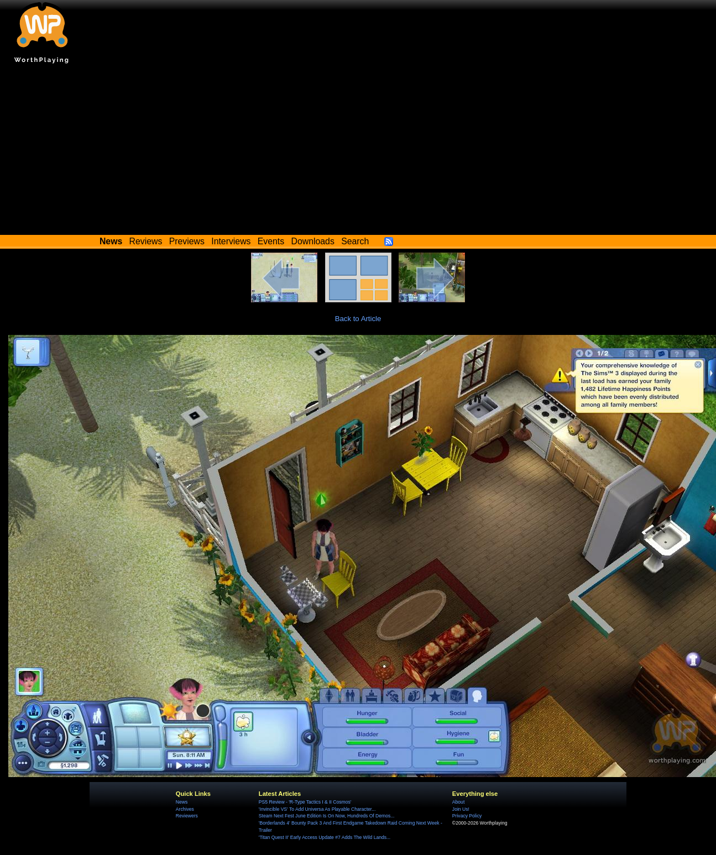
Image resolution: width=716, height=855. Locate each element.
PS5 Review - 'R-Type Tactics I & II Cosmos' (305, 802)
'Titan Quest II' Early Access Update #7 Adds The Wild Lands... (324, 837)
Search (355, 241)
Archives (185, 809)
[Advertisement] (358, 152)
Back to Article (358, 318)
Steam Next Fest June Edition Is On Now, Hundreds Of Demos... (327, 816)
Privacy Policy (467, 816)
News (181, 802)
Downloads (313, 241)
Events (271, 241)
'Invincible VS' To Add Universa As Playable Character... (317, 809)
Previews (187, 241)
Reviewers (187, 816)
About (458, 802)
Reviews (146, 241)
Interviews (230, 241)
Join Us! (460, 809)
